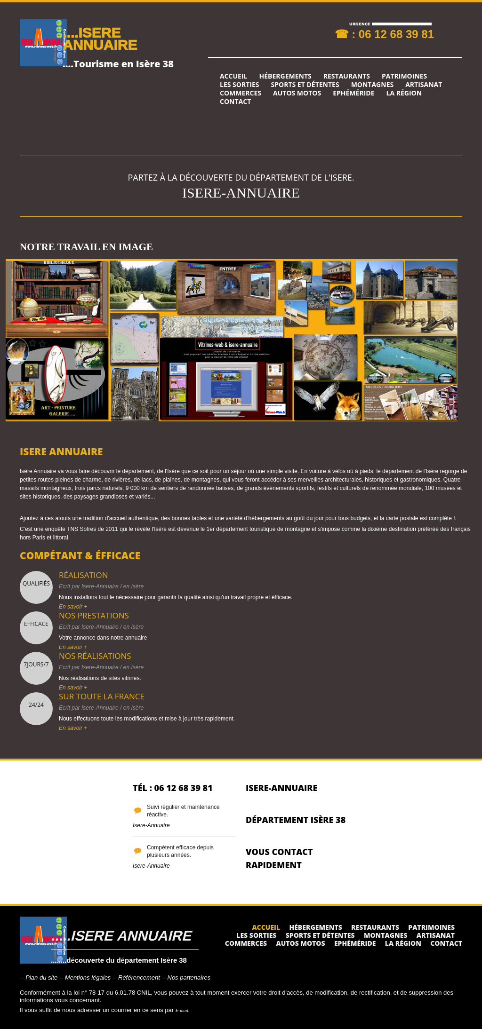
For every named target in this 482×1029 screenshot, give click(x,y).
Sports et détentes (305, 84)
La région (404, 93)
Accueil (233, 76)
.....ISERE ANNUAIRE (121, 935)
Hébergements (285, 76)
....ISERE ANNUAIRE (100, 38)
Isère (137, 586)
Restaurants (346, 76)
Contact (235, 101)
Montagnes (372, 84)
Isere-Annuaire (100, 586)
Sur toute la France (102, 696)
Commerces (240, 93)
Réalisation (83, 575)
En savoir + (73, 606)
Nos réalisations (95, 655)
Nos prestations (94, 615)
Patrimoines (404, 76)
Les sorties (239, 84)
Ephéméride (353, 93)
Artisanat (423, 84)
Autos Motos (297, 93)
